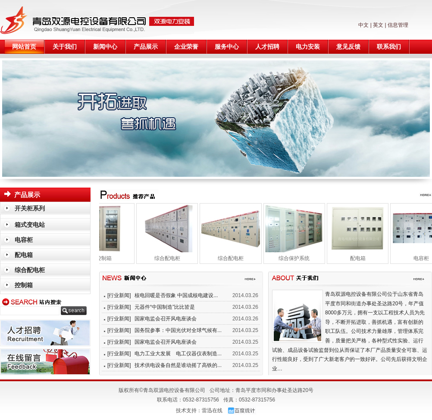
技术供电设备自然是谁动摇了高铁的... (178, 365)
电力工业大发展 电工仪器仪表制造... (178, 354)
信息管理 (398, 25)
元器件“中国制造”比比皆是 (165, 307)
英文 (378, 25)
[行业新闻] (119, 295)
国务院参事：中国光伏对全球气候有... (178, 330)
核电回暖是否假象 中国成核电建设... (176, 295)
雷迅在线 (212, 410)
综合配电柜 (171, 258)
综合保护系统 (297, 258)
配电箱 (361, 258)
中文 (363, 25)
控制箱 (107, 258)
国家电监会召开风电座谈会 (166, 319)
